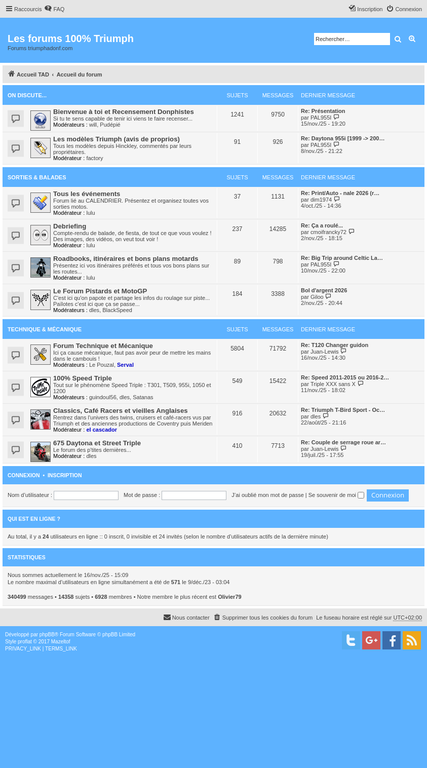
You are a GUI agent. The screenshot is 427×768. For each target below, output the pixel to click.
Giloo (317, 297)
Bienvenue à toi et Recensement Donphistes (123, 112)
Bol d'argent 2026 (324, 290)
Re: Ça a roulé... (322, 225)
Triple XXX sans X (333, 384)
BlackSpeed (117, 310)
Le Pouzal (101, 365)
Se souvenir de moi (336, 495)
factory (94, 158)
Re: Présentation (323, 111)
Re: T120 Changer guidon (334, 345)
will (93, 125)
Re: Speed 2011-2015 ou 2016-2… (345, 377)
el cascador (101, 430)
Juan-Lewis (324, 352)
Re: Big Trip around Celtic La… (342, 258)
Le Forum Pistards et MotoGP (100, 291)
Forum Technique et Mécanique (103, 346)
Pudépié (110, 125)
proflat (25, 641)
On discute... (27, 95)
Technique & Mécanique (45, 329)
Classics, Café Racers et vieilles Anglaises (120, 410)
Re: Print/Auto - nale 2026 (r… (340, 193)
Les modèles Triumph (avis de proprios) (116, 139)
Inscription (65, 475)
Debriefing (69, 226)
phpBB (47, 634)
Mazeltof (60, 641)
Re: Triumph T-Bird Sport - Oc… (343, 410)
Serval (125, 365)
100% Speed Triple (82, 378)
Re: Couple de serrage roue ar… (343, 442)
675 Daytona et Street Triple (97, 443)
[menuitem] (54, 9)
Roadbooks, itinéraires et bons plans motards (126, 258)
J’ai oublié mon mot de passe (267, 495)
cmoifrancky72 (328, 232)
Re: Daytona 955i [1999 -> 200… (342, 138)
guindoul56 (103, 397)
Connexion (24, 475)
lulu (90, 213)
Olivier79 (229, 597)
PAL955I (320, 117)
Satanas (143, 397)
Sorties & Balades (37, 177)
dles (94, 310)
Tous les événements (86, 194)
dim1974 (321, 200)
